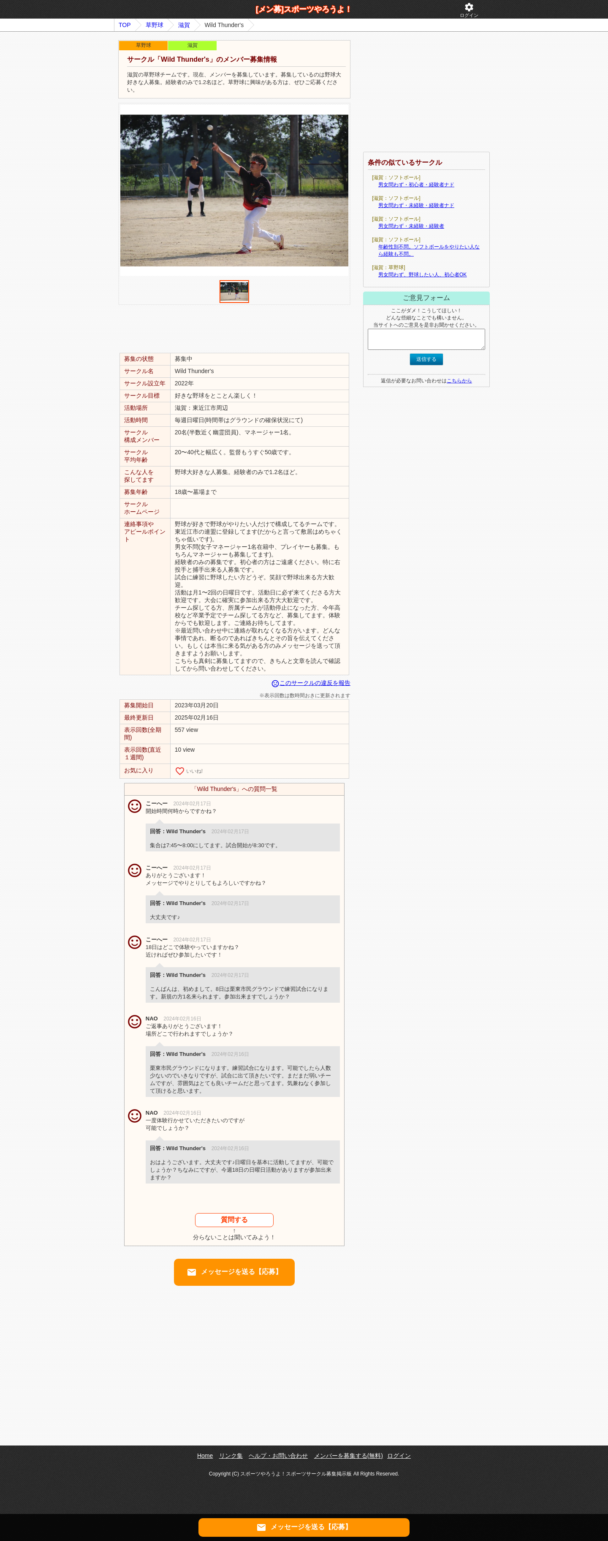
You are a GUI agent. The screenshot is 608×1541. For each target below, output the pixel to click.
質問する (234, 1219)
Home (205, 1455)
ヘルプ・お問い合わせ (278, 1455)
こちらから (459, 381)
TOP (125, 25)
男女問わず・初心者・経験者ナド (416, 185)
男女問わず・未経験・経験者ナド (416, 205)
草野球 (154, 25)
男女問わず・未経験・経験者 (411, 226)
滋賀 (184, 25)
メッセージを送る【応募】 (234, 1272)
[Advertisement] (234, 328)
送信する (426, 359)
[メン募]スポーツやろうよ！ (304, 9)
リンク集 (231, 1455)
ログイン (469, 10)
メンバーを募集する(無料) (348, 1455)
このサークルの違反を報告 (310, 682)
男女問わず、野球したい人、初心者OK (422, 275)
